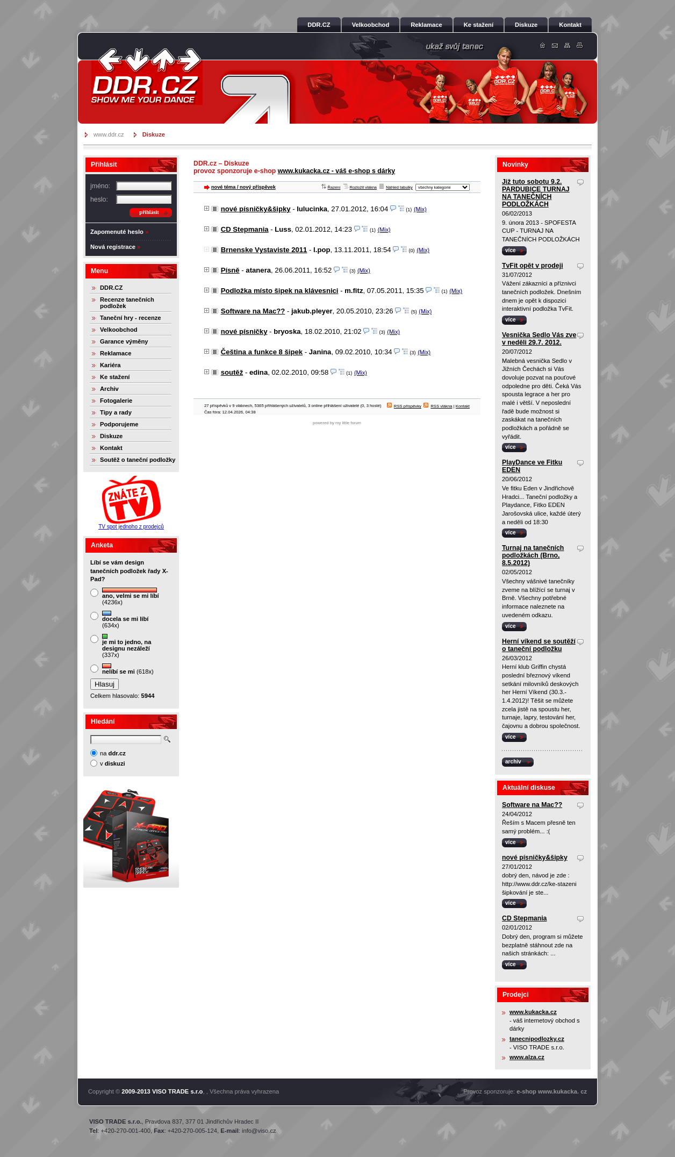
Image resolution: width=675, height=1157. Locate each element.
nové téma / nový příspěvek (243, 187)
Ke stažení (115, 377)
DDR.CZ (111, 287)
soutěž (232, 372)
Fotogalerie (116, 400)
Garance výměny (124, 341)
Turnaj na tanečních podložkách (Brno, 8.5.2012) (533, 555)
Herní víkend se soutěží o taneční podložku (539, 645)
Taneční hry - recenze (130, 318)
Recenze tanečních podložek (127, 302)
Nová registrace (112, 247)
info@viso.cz (259, 1130)
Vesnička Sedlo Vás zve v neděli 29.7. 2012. (539, 338)
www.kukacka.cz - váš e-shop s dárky (337, 171)
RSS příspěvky (404, 406)
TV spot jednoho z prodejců (131, 527)
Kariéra (110, 365)
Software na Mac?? (253, 311)
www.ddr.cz (109, 134)
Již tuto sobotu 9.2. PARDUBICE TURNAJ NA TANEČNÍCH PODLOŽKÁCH (536, 193)
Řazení (331, 187)
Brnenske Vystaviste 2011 (264, 250)
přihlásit (149, 212)
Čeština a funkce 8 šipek (262, 352)
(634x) (125, 620)
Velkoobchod (119, 329)
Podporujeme (119, 424)
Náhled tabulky (396, 187)
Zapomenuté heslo (116, 231)
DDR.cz (146, 76)
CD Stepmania (245, 229)
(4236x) (130, 596)
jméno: (100, 186)
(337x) (126, 646)
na (113, 753)
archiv (513, 762)
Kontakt (111, 448)
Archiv (109, 388)
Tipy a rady (116, 412)
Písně (230, 270)
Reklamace (115, 353)
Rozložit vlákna (360, 187)
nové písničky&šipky (256, 209)
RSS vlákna (437, 406)
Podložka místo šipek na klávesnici (280, 291)
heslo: (99, 199)
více (510, 250)
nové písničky (244, 331)
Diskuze (111, 436)
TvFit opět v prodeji (532, 265)
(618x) (128, 669)
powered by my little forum (337, 422)
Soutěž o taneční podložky (137, 459)
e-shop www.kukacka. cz (551, 1091)
